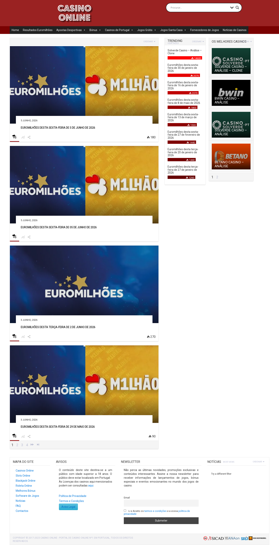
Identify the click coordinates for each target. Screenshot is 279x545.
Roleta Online (24, 485)
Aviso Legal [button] (68, 506)
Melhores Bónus (25, 490)
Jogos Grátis (146, 30)
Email (127, 497)
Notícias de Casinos (234, 30)
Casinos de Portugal (119, 30)
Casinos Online (25, 470)
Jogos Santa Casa (173, 30)
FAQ (18, 505)
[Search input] (199, 7)
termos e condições (155, 511)
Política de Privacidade (72, 496)
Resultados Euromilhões (38, 30)
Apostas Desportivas (71, 30)
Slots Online (23, 475)
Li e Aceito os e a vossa (157, 512)
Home (15, 30)
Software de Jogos (27, 495)
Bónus (95, 30)
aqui (90, 485)
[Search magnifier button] (237, 7)
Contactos (22, 510)
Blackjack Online (25, 480)
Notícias (20, 500)
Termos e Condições (71, 501)
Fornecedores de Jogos (204, 30)
